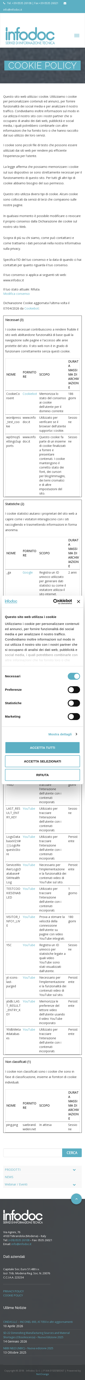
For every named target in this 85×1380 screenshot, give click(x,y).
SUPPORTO (35, 16)
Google (28, 572)
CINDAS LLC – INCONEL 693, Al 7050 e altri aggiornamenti (38, 1322)
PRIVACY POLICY (13, 1291)
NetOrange (42, 1374)
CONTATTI (56, 16)
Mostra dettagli (60, 734)
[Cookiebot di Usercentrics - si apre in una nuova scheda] (54, 602)
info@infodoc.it (21, 1244)
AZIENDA (11, 16)
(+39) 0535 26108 (18, 1240)
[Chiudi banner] (78, 601)
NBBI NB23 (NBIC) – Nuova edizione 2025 (28, 1348)
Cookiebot (31, 308)
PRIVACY (11, 22)
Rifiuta (42, 775)
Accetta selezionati (42, 761)
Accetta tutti (42, 747)
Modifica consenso (16, 294)
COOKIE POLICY (13, 1295)
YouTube (29, 808)
